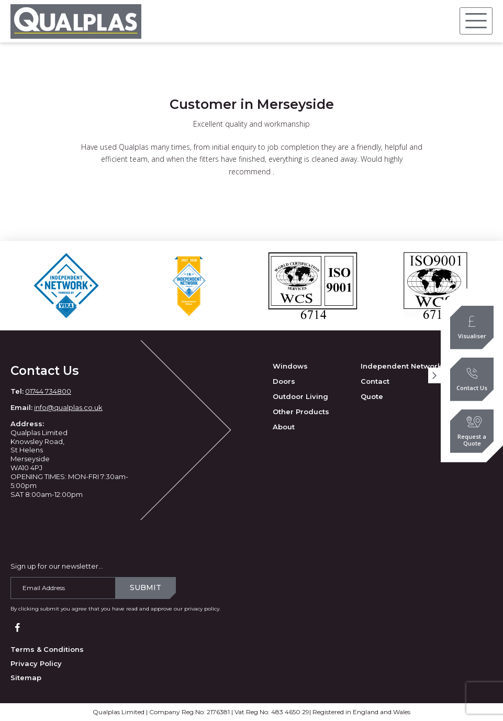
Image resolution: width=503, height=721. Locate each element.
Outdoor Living (300, 396)
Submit (145, 587)
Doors (284, 381)
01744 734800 (48, 391)
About (284, 427)
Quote (372, 396)
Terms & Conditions (47, 649)
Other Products (301, 411)
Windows (290, 366)
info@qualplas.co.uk (68, 407)
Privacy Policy (36, 663)
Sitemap (25, 677)
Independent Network (401, 366)
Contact (375, 381)
